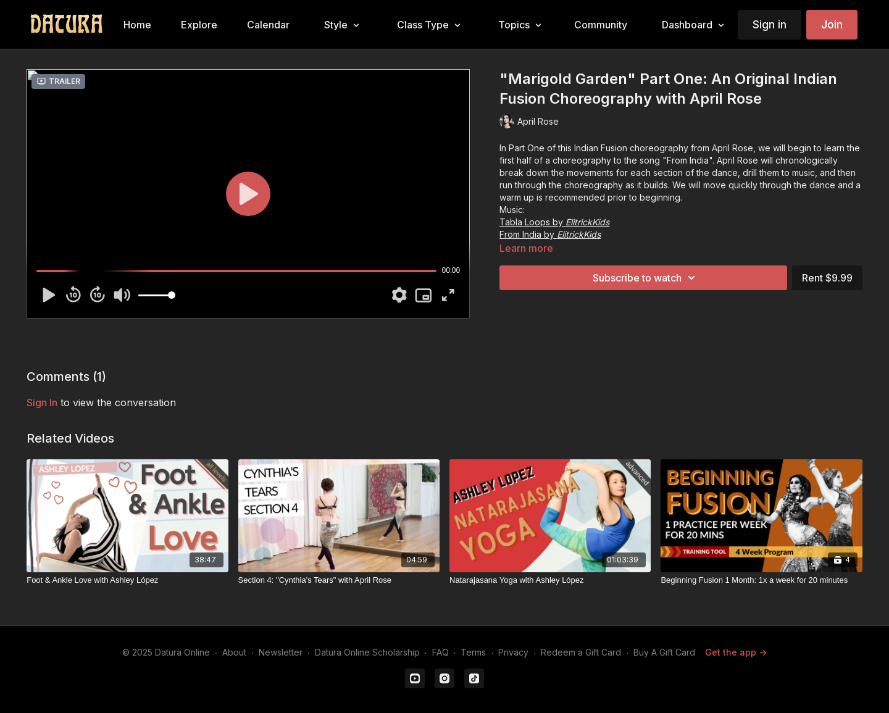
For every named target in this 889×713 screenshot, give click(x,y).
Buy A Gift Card (664, 652)
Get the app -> (736, 652)
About (234, 652)
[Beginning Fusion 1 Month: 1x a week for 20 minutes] (761, 580)
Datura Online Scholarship (367, 652)
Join (832, 24)
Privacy (513, 652)
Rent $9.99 (827, 278)
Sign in (770, 24)
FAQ (440, 652)
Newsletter (281, 652)
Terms (473, 652)
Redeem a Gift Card (581, 652)
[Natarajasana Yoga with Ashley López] (550, 580)
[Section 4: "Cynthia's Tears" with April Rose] (339, 580)
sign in (42, 402)
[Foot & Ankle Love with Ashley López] (127, 580)
